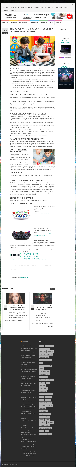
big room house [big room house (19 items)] (44, 357)
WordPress (15, 464)
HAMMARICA (6, 7)
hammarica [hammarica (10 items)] (48, 397)
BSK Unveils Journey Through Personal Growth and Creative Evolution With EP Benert (28, 453)
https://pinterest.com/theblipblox (31, 258)
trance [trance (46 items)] (41, 431)
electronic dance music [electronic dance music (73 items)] (46, 394)
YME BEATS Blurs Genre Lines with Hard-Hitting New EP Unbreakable (28, 423)
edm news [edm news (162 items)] (42, 385)
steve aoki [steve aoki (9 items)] (42, 422)
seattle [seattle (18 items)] (47, 419)
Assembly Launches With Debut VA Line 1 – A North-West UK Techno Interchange (29, 355)
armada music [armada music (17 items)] (49, 345)
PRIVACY (66, 7)
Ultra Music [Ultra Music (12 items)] (43, 433)
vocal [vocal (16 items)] (49, 433)
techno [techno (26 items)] (42, 425)
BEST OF (20, 266)
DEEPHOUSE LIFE (15, 7)
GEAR (34, 266)
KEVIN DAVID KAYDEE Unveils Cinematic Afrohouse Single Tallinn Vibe (28, 362)
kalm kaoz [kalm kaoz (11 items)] (42, 408)
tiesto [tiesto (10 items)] (47, 425)
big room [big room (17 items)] (49, 354)
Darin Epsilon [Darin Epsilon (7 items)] (43, 377)
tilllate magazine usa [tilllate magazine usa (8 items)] (45, 428)
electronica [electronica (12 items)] (43, 391)
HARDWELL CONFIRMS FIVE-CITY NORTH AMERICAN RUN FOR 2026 (28, 416)
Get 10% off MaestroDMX (65, 41)
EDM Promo (11, 15)
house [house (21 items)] (41, 399)
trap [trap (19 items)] (47, 431)
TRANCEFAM (44, 22)
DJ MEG (51, 22)
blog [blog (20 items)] (41, 362)
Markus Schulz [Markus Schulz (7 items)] (43, 411)
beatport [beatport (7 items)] (42, 354)
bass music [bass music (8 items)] (43, 351)
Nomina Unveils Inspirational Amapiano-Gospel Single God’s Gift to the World (28, 430)
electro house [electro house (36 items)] (43, 388)
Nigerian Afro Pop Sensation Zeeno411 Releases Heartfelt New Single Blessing (28, 390)
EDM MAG (36, 7)
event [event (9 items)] (41, 397)
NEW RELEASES (23, 22)
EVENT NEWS (34, 22)
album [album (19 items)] (41, 345)
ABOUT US (50, 7)
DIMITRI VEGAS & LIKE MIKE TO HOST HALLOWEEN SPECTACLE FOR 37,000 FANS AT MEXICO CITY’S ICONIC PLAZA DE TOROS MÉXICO (28, 406)
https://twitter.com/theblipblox (30, 256)
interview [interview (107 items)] (48, 399)
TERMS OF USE (58, 7)
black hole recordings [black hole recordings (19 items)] (45, 360)
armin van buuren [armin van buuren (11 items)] (44, 348)
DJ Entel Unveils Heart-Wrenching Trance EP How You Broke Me (28, 397)
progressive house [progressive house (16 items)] (44, 416)
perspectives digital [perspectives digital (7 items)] (45, 414)
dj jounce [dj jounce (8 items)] (50, 379)
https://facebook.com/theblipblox (31, 254)
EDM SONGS (43, 7)
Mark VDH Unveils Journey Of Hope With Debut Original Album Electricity (28, 437)
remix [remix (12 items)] (41, 419)
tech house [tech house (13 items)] (50, 422)
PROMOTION (6, 10)
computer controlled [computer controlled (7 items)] (45, 365)
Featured (30, 266)
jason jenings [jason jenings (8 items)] (43, 405)
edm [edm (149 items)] (48, 382)
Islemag (4, 464)
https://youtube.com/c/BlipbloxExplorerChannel (34, 260)
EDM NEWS (5, 22)
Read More (24, 323)
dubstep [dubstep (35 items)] (42, 382)
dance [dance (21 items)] (41, 368)
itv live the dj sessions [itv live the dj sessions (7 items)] (45, 402)
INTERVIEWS (14, 22)
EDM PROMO (14, 269)
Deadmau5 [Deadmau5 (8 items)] (43, 379)
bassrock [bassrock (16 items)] (50, 351)
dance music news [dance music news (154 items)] (44, 374)
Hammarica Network (41, 266)
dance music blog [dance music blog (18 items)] (44, 371)
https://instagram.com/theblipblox (31, 253)
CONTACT (13, 10)
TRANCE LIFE (24, 7)
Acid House (35, 323)
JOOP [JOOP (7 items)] (50, 405)
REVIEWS (48, 266)
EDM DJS (30, 7)
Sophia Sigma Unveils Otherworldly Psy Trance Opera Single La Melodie (17, 307)
